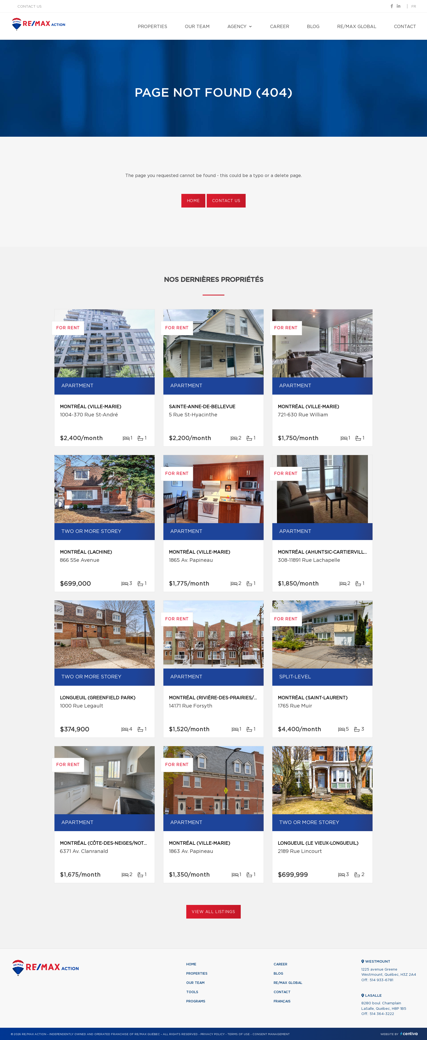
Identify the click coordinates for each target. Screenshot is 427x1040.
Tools (192, 992)
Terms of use (238, 1034)
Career (279, 27)
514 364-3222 (382, 1014)
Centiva (409, 1033)
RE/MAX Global (356, 27)
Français (282, 1001)
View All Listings (213, 912)
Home (193, 201)
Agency (236, 27)
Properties (152, 27)
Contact (405, 27)
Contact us (29, 6)
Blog (313, 27)
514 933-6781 (381, 980)
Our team (197, 27)
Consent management (271, 1034)
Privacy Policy (212, 1034)
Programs (195, 1001)
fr (413, 6)
